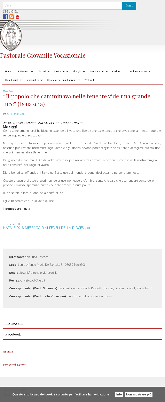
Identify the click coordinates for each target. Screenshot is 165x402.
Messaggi (8, 90)
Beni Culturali (96, 71)
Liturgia (77, 71)
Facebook (13, 334)
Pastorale (59, 71)
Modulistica (32, 79)
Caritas (116, 71)
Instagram (14, 323)
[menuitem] (8, 71)
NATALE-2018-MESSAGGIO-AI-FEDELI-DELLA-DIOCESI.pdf (46, 227)
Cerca (129, 6)
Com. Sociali (11, 79)
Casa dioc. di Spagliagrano (61, 79)
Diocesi (42, 71)
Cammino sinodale (137, 71)
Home (8, 71)
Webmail (89, 79)
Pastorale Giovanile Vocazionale (43, 55)
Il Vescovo (23, 71)
